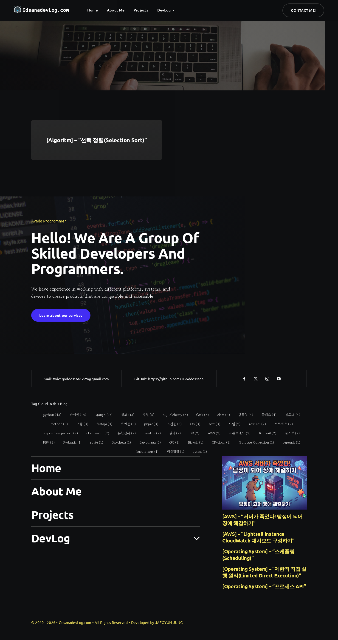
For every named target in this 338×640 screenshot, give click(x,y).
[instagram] (267, 378)
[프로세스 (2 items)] (281, 424)
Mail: (48, 378)
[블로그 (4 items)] (290, 414)
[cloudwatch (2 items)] (95, 433)
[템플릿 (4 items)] (243, 414)
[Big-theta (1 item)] (119, 442)
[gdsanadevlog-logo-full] (41, 8)
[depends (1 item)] (289, 442)
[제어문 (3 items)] (125, 424)
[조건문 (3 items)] (171, 424)
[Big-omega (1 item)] (148, 442)
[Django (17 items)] (101, 414)
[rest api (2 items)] (255, 424)
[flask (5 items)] (200, 414)
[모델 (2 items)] (232, 424)
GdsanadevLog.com (75, 622)
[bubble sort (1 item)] (145, 451)
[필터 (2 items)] (173, 433)
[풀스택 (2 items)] (289, 433)
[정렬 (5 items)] (146, 414)
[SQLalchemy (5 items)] (173, 414)
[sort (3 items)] (212, 424)
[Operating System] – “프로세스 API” (264, 586)
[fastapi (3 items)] (102, 424)
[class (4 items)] (221, 414)
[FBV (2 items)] (46, 442)
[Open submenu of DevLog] (194, 537)
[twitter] (256, 378)
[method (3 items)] (56, 424)
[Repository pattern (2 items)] (58, 433)
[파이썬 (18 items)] (75, 414)
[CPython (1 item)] (218, 442)
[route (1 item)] (94, 442)
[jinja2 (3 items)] (148, 424)
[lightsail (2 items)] (265, 433)
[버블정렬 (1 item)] (173, 451)
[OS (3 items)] (192, 424)
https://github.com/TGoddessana (175, 378)
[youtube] (279, 378)
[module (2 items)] (150, 433)
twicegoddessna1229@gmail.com (81, 378)
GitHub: (141, 378)
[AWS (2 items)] (211, 433)
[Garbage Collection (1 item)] (254, 442)
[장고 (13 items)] (125, 414)
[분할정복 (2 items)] (124, 433)
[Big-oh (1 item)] (193, 442)
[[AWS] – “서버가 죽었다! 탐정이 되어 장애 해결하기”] (264, 483)
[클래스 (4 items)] (266, 414)
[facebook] (244, 378)
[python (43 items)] (49, 414)
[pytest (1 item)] (197, 451)
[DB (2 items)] (192, 433)
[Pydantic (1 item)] (69, 442)
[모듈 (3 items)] (79, 424)
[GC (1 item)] (172, 442)
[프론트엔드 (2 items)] (237, 433)
